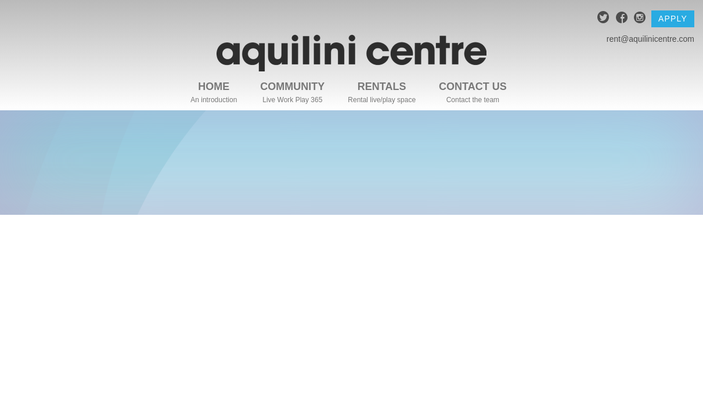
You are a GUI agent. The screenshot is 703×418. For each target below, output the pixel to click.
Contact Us (473, 86)
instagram (640, 19)
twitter (603, 19)
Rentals (382, 86)
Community (292, 86)
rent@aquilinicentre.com (650, 39)
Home (213, 86)
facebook (622, 19)
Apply (672, 18)
